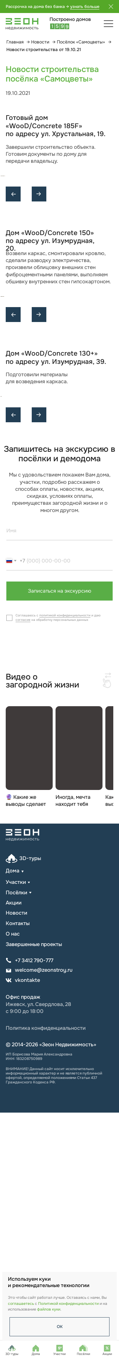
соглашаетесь (21, 1303)
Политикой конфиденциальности (68, 1303)
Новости (40, 42)
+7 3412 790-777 (34, 1209)
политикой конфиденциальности (64, 864)
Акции (14, 1151)
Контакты (18, 1172)
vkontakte (27, 1228)
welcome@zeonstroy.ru (43, 1218)
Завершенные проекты (34, 1192)
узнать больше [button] (84, 6)
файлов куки (48, 1309)
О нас (13, 1182)
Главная (14, 42)
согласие (23, 868)
